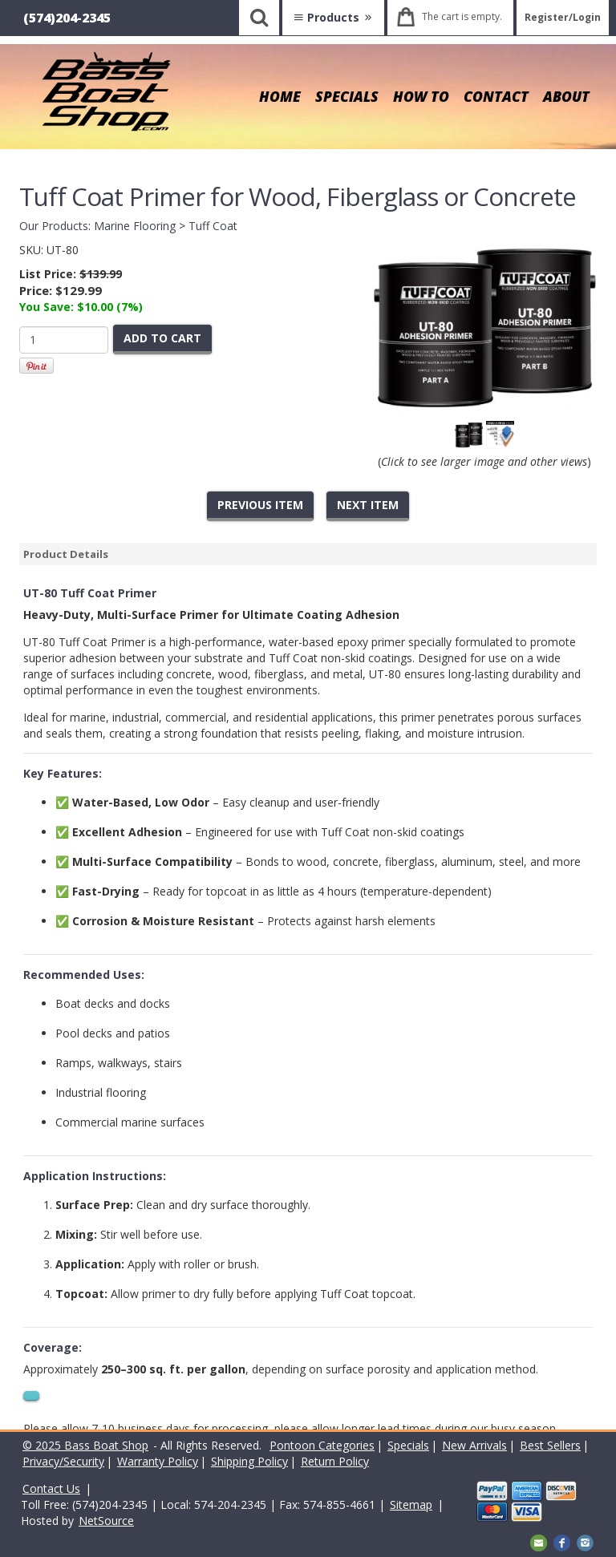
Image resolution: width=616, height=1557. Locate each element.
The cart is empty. (462, 16)
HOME (280, 96)
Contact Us (51, 1488)
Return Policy (335, 1461)
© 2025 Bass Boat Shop (85, 1445)
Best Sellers (550, 1445)
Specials (408, 1445)
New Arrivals (474, 1445)
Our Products (53, 225)
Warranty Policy (157, 1461)
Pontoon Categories (322, 1445)
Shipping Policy (249, 1461)
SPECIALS (347, 96)
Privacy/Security (63, 1461)
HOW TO (421, 96)
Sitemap (411, 1504)
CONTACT (496, 96)
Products (333, 17)
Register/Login (563, 17)
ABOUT (566, 96)
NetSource (106, 1520)
